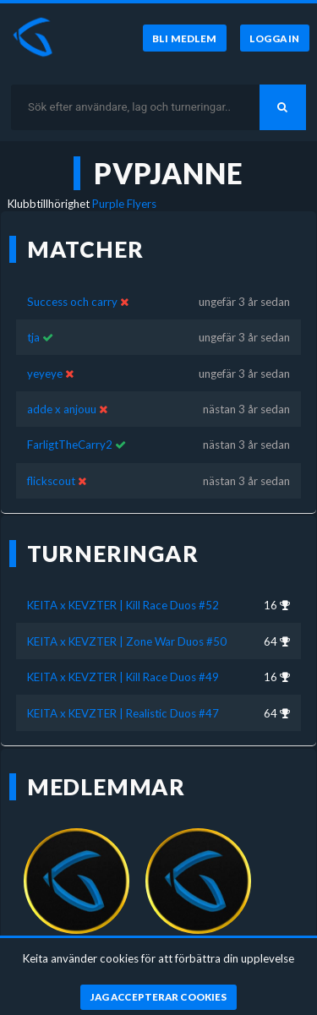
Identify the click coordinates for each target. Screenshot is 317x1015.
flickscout (51, 481)
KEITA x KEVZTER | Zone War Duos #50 (127, 641)
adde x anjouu (61, 409)
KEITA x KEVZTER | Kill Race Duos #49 (123, 677)
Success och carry (72, 301)
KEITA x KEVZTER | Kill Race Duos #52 (123, 605)
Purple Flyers (124, 203)
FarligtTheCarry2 (69, 444)
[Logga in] (274, 38)
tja (34, 337)
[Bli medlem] (185, 38)
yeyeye (45, 373)
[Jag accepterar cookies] (158, 997)
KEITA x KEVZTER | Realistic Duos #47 (123, 713)
